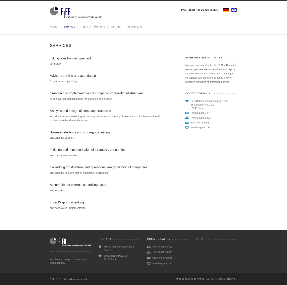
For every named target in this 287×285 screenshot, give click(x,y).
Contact (116, 26)
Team (84, 26)
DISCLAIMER (197, 279)
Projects (99, 26)
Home (54, 26)
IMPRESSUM (182, 279)
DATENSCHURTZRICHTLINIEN (221, 279)
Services (69, 26)
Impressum (134, 26)
